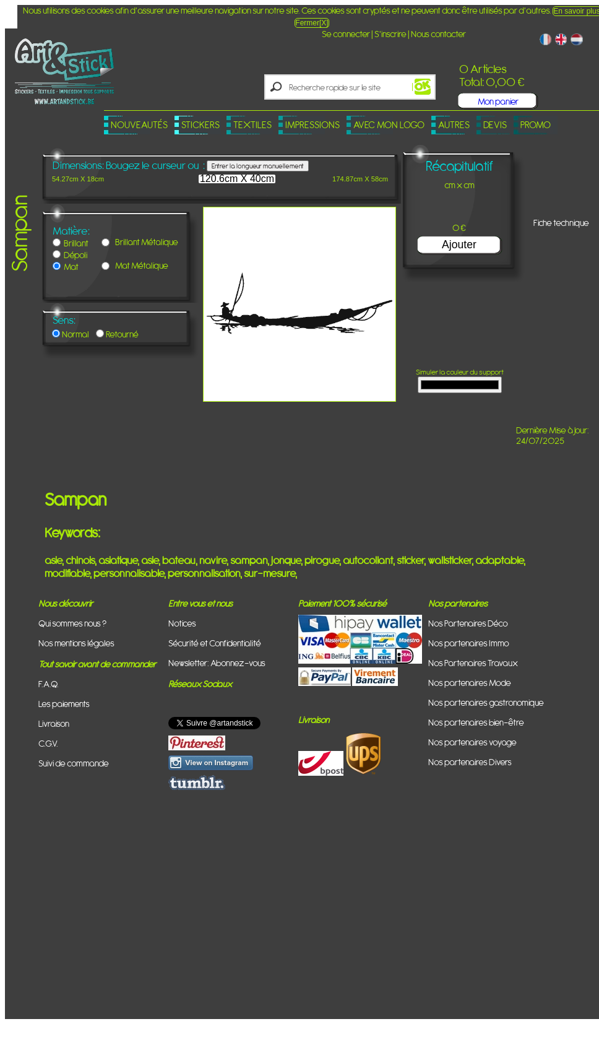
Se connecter (346, 33)
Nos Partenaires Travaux (473, 662)
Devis (495, 125)
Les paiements (64, 703)
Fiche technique (561, 222)
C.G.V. (48, 743)
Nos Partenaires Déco (468, 623)
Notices (182, 623)
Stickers (200, 125)
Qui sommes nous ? (72, 623)
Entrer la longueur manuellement (258, 166)
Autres (454, 125)
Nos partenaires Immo (468, 643)
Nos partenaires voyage (472, 742)
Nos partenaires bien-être (476, 722)
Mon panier (498, 101)
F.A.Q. (48, 684)
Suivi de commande (73, 763)
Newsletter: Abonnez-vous (216, 662)
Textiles (252, 125)
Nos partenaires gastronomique (486, 702)
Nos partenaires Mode (469, 682)
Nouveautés (139, 125)
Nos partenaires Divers (470, 762)
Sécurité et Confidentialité (214, 643)
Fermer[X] (311, 23)
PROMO (535, 125)
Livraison (53, 723)
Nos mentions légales (76, 643)
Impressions (312, 125)
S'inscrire (390, 33)
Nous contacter (438, 33)
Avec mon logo (388, 125)
